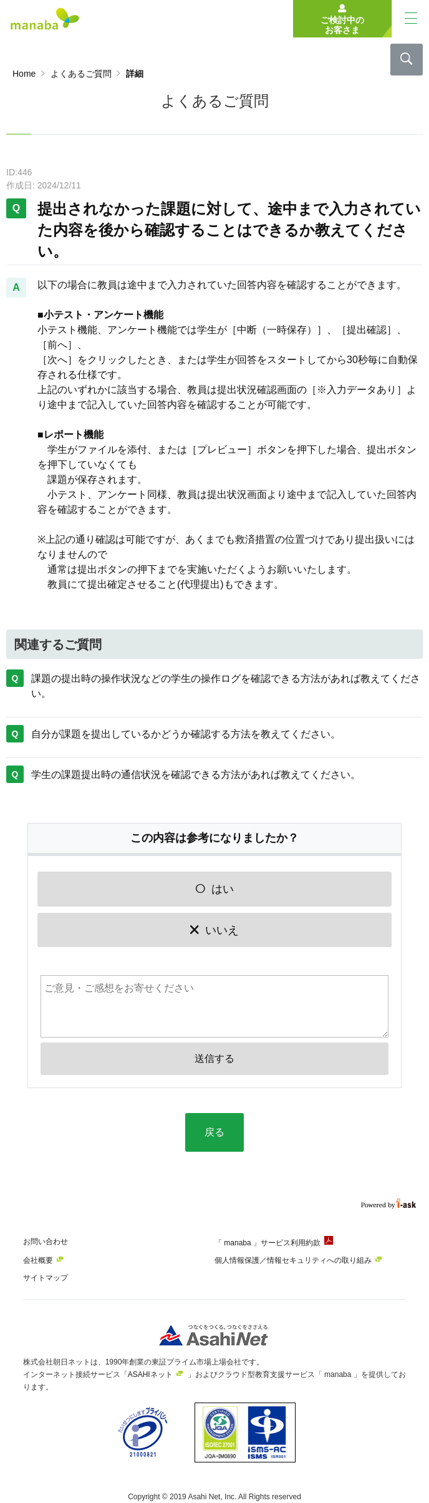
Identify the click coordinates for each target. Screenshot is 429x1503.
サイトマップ (45, 1277)
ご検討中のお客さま (342, 25)
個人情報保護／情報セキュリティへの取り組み (293, 1260)
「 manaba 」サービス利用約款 (267, 1242)
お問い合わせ (45, 1241)
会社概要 (38, 1260)
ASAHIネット (150, 1374)
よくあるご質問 (81, 74)
